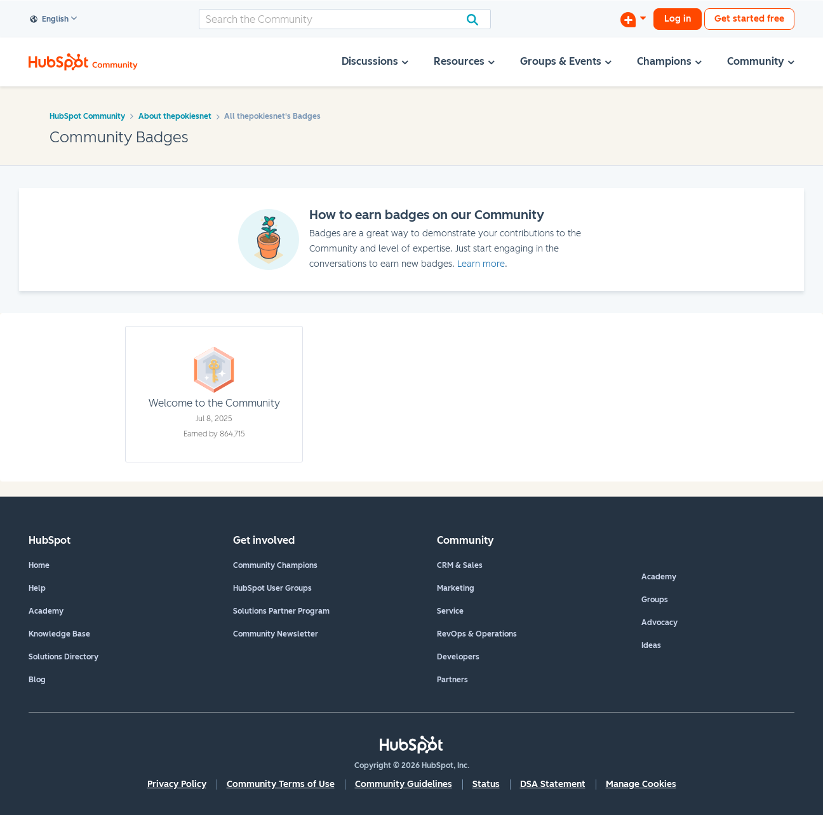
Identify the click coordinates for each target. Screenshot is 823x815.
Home (39, 565)
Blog (37, 679)
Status (486, 784)
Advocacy (659, 622)
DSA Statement (552, 784)
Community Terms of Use (281, 784)
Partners (452, 679)
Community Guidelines (403, 784)
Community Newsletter (275, 634)
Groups (654, 599)
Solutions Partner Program (281, 611)
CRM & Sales (460, 565)
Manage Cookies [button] (641, 784)
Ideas (651, 645)
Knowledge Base (59, 634)
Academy (46, 611)
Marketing (455, 588)
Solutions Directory (63, 656)
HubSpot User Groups (272, 588)
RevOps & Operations (477, 634)
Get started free (749, 18)
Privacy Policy (176, 784)
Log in (677, 18)
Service (450, 611)
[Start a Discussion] (633, 19)
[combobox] (345, 19)
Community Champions (275, 565)
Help (37, 588)
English (49, 20)
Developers (458, 656)
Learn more (481, 264)
